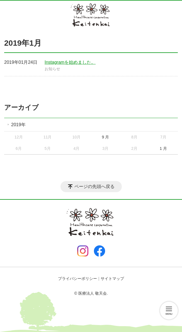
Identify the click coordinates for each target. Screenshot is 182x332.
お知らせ (52, 69)
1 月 (163, 148)
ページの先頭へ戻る (94, 186)
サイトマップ (112, 278)
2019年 (18, 124)
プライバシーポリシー (77, 278)
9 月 (105, 137)
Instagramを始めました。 (70, 62)
